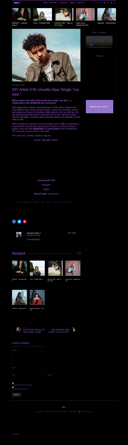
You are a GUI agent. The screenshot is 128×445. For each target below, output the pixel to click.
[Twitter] (55, 413)
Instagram (46, 185)
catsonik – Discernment (106, 23)
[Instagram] (97, 2)
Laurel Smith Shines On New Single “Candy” (34, 330)
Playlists (64, 2)
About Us (81, 2)
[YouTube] (104, 2)
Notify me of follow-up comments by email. (22, 387)
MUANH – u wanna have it (19, 24)
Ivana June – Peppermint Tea (82, 24)
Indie (43, 202)
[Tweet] (19, 222)
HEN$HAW (36, 202)
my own (56, 202)
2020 (19, 202)
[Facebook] (94, 2)
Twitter (46, 189)
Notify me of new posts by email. (19, 391)
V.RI (62, 202)
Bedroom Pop (26, 202)
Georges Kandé (33, 233)
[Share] (14, 222)
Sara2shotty (53, 194)
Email (13, 377)
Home (45, 2)
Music (49, 202)
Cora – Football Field (41, 23)
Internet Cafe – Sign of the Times (63, 24)
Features (53, 2)
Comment (14, 350)
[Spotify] (111, 2)
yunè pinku (69, 202)
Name (14, 370)
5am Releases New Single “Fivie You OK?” (58, 330)
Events (72, 2)
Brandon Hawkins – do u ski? (37, 309)
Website (49, 377)
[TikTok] (108, 2)
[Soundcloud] (101, 2)
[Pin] (25, 222)
